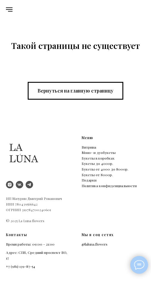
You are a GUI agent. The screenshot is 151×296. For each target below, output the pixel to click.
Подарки (89, 180)
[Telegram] (29, 184)
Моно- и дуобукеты (99, 152)
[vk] (19, 184)
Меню (87, 137)
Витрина (89, 147)
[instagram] (9, 184)
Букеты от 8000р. (97, 174)
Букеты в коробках (98, 158)
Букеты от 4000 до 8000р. (105, 169)
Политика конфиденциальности (109, 185)
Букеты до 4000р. (97, 163)
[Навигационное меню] (9, 9)
